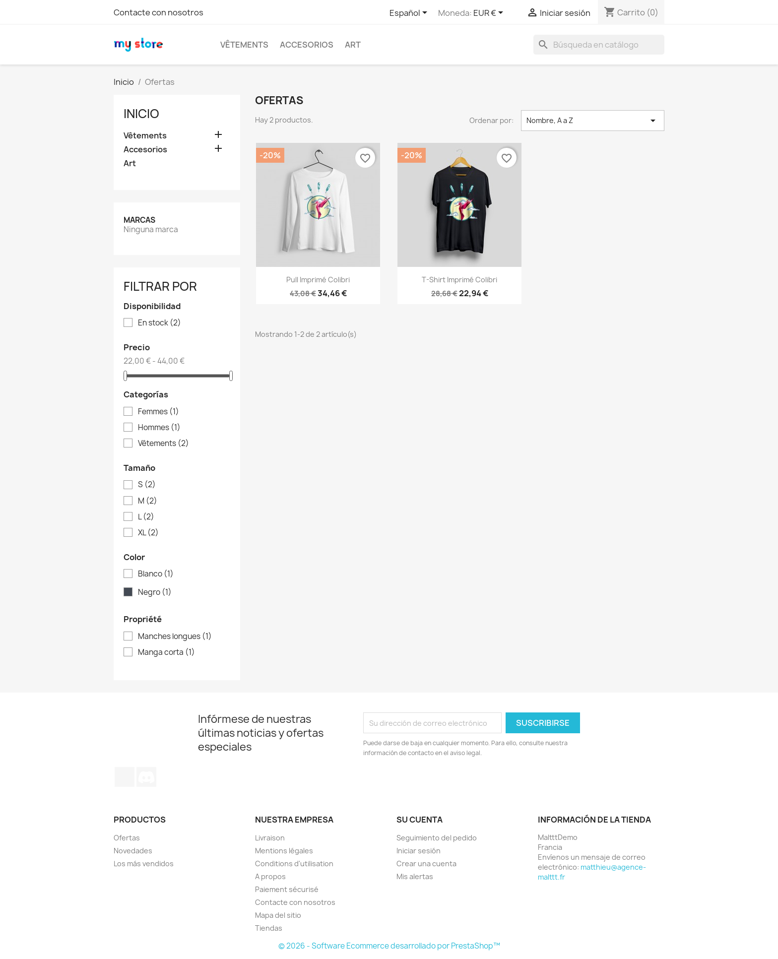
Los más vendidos (144, 863)
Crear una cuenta (426, 863)
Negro (155, 592)
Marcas (139, 220)
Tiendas (268, 928)
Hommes (159, 428)
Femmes (158, 412)
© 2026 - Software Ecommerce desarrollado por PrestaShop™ (389, 946)
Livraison (270, 837)
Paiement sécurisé (287, 889)
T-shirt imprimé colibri (459, 279)
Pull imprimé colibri (318, 279)
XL (148, 533)
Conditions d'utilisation (294, 863)
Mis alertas (414, 876)
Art (353, 44)
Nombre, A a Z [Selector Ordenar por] (592, 121)
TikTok (124, 777)
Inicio (141, 113)
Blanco (156, 574)
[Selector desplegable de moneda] (490, 13)
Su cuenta (419, 819)
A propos (270, 876)
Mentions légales (284, 850)
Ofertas (127, 837)
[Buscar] (598, 45)
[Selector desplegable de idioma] (410, 13)
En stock (159, 323)
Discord (146, 777)
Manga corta (166, 652)
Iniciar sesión (418, 850)
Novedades (133, 850)
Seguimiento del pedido (436, 837)
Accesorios (306, 44)
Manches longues (175, 636)
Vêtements (244, 44)
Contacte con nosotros (158, 12)
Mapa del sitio (278, 915)
